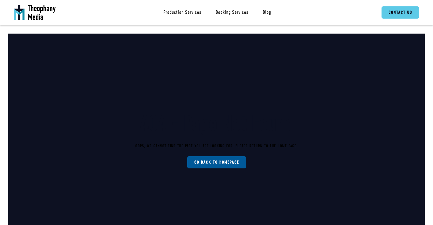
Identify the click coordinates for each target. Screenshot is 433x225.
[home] (35, 12)
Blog (267, 12)
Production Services (182, 12)
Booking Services (232, 12)
